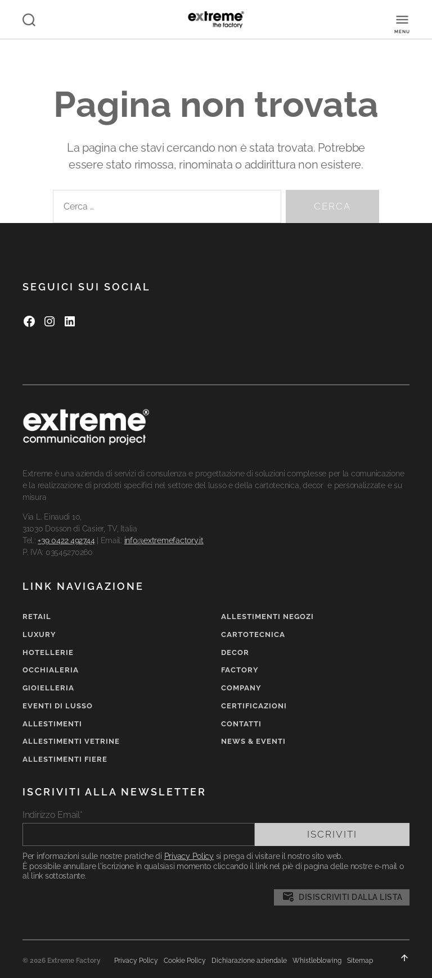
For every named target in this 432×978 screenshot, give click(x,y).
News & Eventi (253, 741)
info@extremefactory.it (164, 540)
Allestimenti (52, 724)
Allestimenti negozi (267, 616)
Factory (240, 670)
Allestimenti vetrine (71, 741)
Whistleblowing (316, 961)
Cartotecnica (253, 634)
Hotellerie (48, 652)
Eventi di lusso (57, 706)
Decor (235, 652)
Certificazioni (254, 706)
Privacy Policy (189, 856)
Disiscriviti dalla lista (342, 897)
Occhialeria (50, 670)
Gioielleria (48, 688)
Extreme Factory (74, 961)
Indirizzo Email (52, 814)
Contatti (241, 724)
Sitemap (360, 961)
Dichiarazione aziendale (249, 961)
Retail (36, 616)
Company (241, 688)
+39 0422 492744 (66, 540)
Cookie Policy (185, 961)
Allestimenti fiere (64, 759)
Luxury (39, 634)
